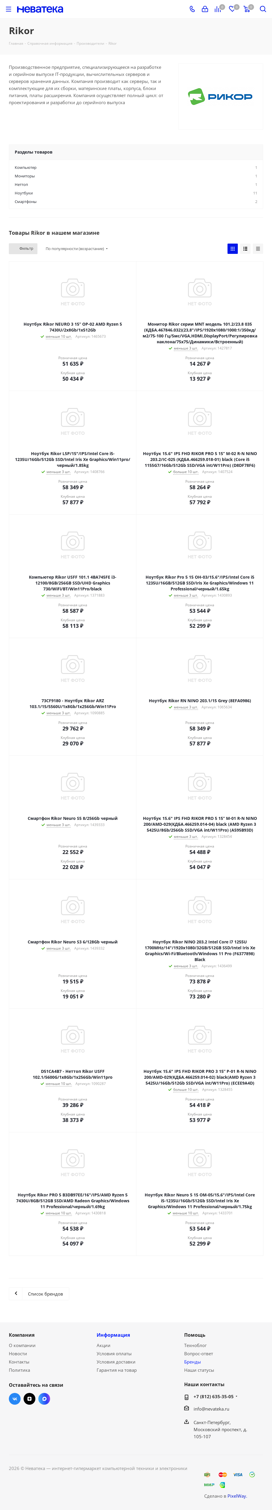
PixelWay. (237, 1496)
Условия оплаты (114, 1353)
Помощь (194, 1335)
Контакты (19, 1362)
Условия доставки (116, 1362)
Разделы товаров (33, 152)
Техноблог (195, 1345)
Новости (18, 1353)
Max (44, 1399)
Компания (21, 1335)
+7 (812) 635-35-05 (214, 1396)
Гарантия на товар (117, 1370)
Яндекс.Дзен (29, 1399)
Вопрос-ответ (198, 1353)
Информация (113, 1335)
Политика (19, 1370)
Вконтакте (15, 1399)
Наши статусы (199, 1370)
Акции (104, 1345)
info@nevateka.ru (211, 1409)
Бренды (192, 1362)
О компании (22, 1345)
